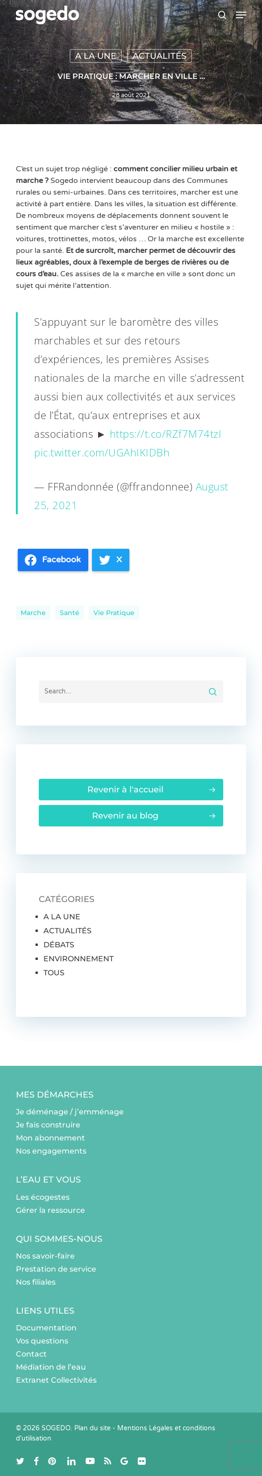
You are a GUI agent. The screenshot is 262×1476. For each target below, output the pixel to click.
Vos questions (42, 1340)
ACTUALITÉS (159, 56)
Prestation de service (56, 1269)
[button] (241, 15)
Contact (31, 1354)
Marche (33, 613)
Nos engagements (51, 1151)
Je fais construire (48, 1124)
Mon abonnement (50, 1137)
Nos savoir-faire (45, 1256)
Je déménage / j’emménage (70, 1111)
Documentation (46, 1327)
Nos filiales (36, 1282)
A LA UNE (95, 56)
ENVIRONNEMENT (78, 958)
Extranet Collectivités (56, 1380)
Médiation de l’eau (51, 1367)
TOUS (53, 972)
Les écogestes (43, 1197)
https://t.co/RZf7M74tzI (166, 434)
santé (69, 613)
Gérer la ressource (50, 1210)
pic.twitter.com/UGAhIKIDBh (102, 452)
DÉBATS (58, 944)
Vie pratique (114, 613)
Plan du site (92, 1428)
